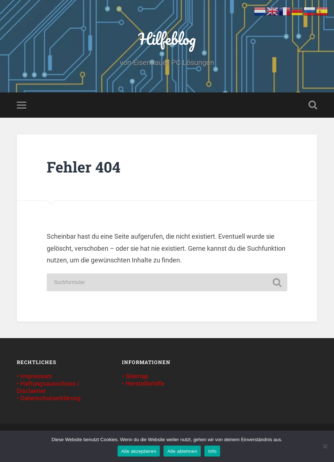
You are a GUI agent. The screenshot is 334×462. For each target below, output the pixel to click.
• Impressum (34, 376)
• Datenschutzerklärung (49, 398)
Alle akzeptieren (139, 451)
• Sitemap (135, 376)
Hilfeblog (167, 39)
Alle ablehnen (182, 451)
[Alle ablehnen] (325, 446)
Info (212, 451)
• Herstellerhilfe (143, 383)
